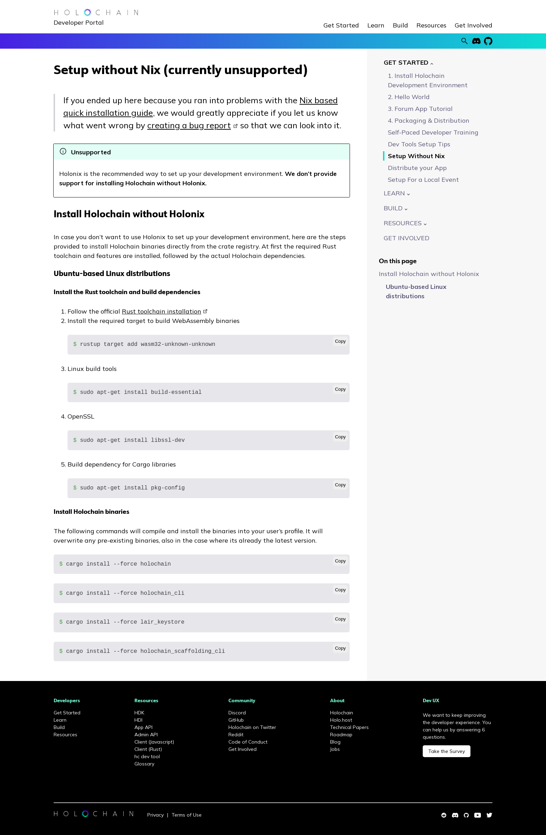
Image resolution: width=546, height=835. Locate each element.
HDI (138, 720)
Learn (375, 25)
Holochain (341, 713)
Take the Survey (446, 751)
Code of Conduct (247, 742)
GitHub (236, 720)
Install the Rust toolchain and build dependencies (127, 292)
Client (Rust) (148, 749)
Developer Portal (79, 22)
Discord (237, 713)
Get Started (341, 25)
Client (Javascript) (154, 742)
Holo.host (341, 720)
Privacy (155, 815)
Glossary (144, 764)
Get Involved (473, 25)
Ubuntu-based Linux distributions (112, 274)
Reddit (235, 734)
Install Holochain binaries (91, 512)
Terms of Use (187, 815)
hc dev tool (147, 756)
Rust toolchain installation (161, 311)
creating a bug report (189, 125)
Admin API (146, 734)
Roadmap (341, 734)
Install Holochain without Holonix (129, 215)
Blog (335, 742)
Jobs (335, 749)
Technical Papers (349, 727)
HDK (139, 713)
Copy (340, 341)
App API (143, 727)
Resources (431, 25)
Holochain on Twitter (252, 727)
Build (400, 25)
